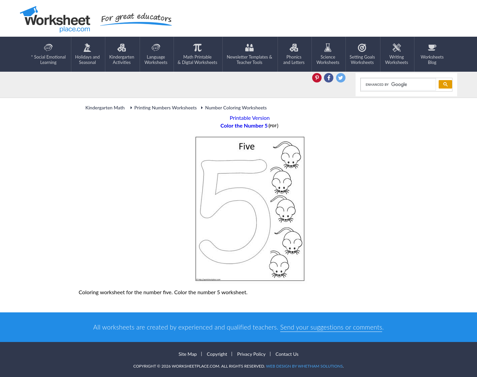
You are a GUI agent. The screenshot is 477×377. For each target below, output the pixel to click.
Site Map (188, 354)
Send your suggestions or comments (331, 327)
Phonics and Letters (293, 54)
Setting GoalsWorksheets (362, 54)
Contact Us (287, 354)
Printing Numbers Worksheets (162, 107)
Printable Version (250, 117)
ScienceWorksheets (328, 54)
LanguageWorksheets (155, 54)
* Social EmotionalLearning (48, 54)
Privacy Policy (251, 354)
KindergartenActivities (121, 54)
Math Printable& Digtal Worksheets (197, 54)
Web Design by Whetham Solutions (304, 366)
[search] (398, 84)
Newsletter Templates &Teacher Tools (249, 54)
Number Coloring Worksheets (233, 107)
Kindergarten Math (105, 107)
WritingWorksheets (396, 54)
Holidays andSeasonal (87, 54)
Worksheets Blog (431, 54)
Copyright (217, 354)
